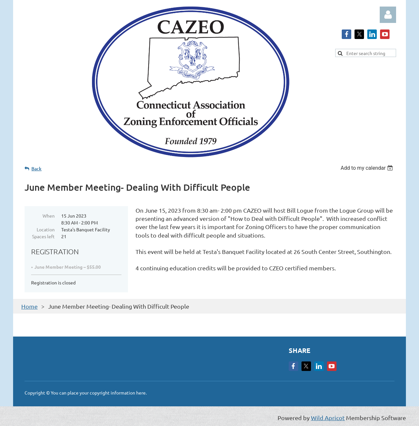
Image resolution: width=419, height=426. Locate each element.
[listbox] (367, 168)
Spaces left (43, 236)
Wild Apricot (328, 417)
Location (46, 229)
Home (29, 306)
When (49, 216)
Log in (388, 15)
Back (36, 168)
